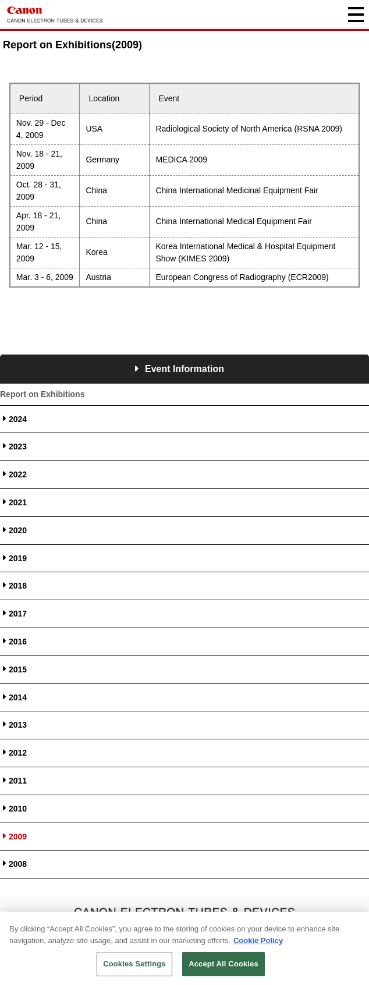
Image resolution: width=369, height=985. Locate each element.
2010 (18, 808)
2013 (18, 724)
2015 (18, 669)
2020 (18, 530)
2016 (18, 641)
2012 (18, 752)
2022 (18, 474)
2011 (18, 780)
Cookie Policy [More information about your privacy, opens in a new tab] (258, 942)
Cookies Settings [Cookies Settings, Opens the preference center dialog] (134, 966)
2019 (18, 558)
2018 (18, 585)
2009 (18, 836)
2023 (18, 446)
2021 (18, 502)
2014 (18, 697)
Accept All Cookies (223, 966)
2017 (18, 613)
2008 (18, 864)
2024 (18, 419)
